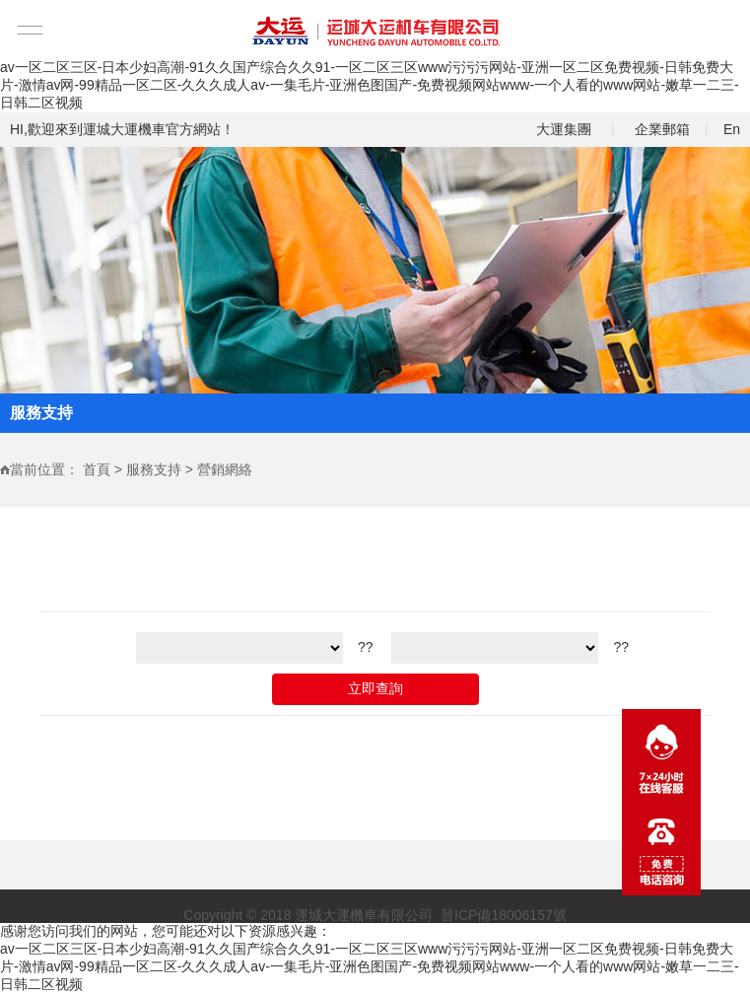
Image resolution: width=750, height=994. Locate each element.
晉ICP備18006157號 (504, 917)
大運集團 (563, 129)
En (731, 129)
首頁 (96, 469)
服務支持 (153, 469)
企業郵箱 (662, 129)
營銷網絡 (224, 469)
